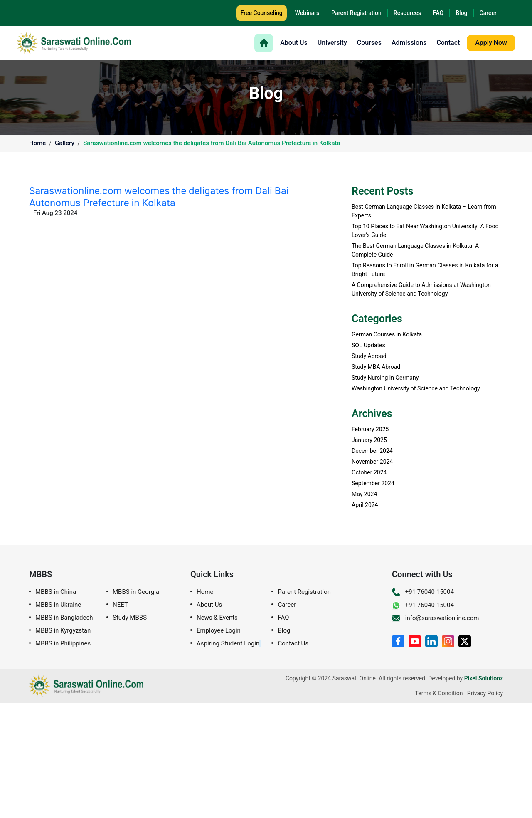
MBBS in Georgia (136, 592)
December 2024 (372, 450)
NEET (120, 604)
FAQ (438, 13)
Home (37, 143)
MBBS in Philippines (63, 643)
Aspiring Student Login (228, 643)
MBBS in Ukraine (58, 604)
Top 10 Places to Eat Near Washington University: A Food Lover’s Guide (425, 230)
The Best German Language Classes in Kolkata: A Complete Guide (415, 250)
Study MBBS (130, 617)
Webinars (307, 13)
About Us (294, 43)
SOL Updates (368, 345)
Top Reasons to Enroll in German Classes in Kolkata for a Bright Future (425, 269)
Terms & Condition (439, 693)
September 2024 (373, 483)
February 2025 (370, 429)
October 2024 (369, 472)
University (332, 43)
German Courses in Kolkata (387, 334)
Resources (407, 13)
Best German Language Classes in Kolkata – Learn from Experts (424, 211)
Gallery (64, 143)
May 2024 (364, 494)
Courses (369, 43)
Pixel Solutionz (483, 678)
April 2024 (365, 505)
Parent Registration (356, 13)
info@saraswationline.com (435, 618)
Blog (461, 13)
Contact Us (293, 643)
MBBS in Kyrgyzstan (63, 630)
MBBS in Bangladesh (64, 617)
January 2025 (369, 440)
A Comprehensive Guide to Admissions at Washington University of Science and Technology (421, 289)
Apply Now (491, 43)
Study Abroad (369, 356)
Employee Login (219, 630)
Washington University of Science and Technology (416, 388)
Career (488, 13)
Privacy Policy (485, 693)
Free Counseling (262, 13)
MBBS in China (55, 592)
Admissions (409, 43)
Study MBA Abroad (376, 366)
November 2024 (372, 461)
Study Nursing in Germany (385, 377)
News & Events (217, 617)
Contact (448, 43)
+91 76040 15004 (423, 592)
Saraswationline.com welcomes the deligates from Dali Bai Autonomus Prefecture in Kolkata (211, 143)
